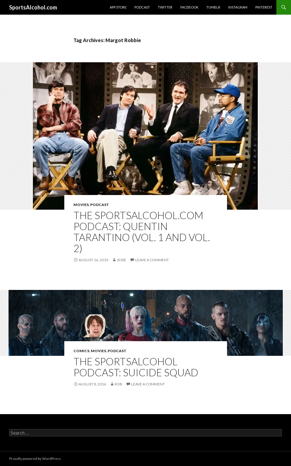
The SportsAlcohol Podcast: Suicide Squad (135, 366)
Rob (118, 384)
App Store (118, 7)
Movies (81, 204)
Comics (81, 351)
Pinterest (263, 7)
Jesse (121, 260)
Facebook (189, 7)
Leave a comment (152, 260)
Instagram (237, 7)
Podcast (142, 7)
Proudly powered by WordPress (35, 458)
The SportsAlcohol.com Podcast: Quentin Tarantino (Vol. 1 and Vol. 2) (141, 231)
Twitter (165, 7)
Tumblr (213, 7)
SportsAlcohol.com (33, 7)
